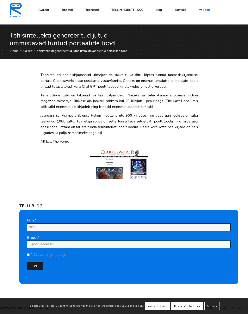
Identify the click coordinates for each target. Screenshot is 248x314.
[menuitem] (43, 10)
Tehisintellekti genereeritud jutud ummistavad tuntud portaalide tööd (62, 39)
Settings (212, 306)
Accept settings (157, 306)
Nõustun (47, 254)
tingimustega (56, 254)
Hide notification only (187, 306)
